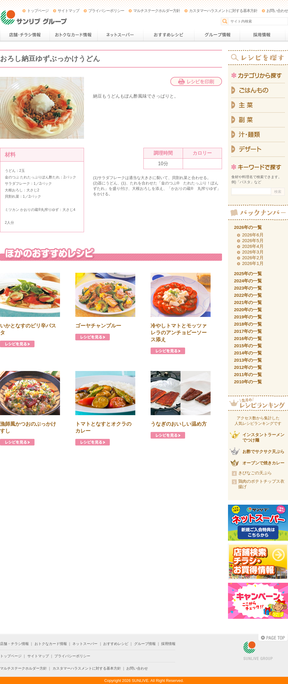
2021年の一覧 (248, 302)
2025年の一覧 (248, 273)
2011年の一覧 (248, 374)
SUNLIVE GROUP (258, 651)
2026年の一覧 (248, 227)
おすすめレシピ (168, 35)
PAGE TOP (273, 637)
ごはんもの (258, 90)
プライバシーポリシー (106, 10)
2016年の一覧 (248, 338)
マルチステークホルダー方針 (156, 10)
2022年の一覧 (248, 295)
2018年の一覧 (248, 324)
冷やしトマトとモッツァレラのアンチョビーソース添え (179, 332)
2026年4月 (253, 246)
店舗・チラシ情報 (25, 35)
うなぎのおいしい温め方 (179, 424)
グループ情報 (217, 35)
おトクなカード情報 (73, 35)
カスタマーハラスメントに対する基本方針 (223, 10)
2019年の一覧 (248, 316)
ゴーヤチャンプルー (98, 326)
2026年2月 (253, 257)
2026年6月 (253, 234)
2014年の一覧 (248, 352)
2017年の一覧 (248, 331)
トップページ (38, 10)
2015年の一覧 (248, 345)
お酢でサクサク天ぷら (263, 451)
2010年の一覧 (248, 381)
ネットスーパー (120, 35)
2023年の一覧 (248, 287)
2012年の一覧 (248, 367)
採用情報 (262, 35)
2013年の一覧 (248, 360)
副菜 (258, 120)
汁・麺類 (258, 134)
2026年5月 (253, 240)
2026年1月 (253, 263)
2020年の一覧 (248, 309)
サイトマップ (68, 10)
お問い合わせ (277, 10)
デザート (258, 149)
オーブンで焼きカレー (263, 463)
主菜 (258, 105)
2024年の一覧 (248, 280)
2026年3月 (253, 251)
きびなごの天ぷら (255, 472)
